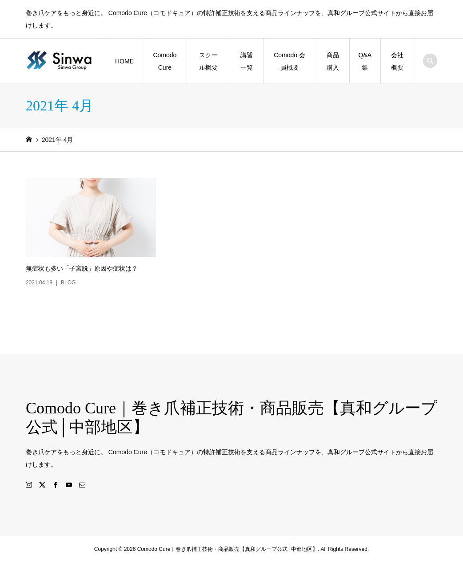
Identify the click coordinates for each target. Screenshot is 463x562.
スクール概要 (208, 61)
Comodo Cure (164, 61)
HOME (124, 61)
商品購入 (333, 61)
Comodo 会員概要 (289, 61)
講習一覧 (246, 61)
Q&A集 (365, 61)
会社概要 (397, 61)
